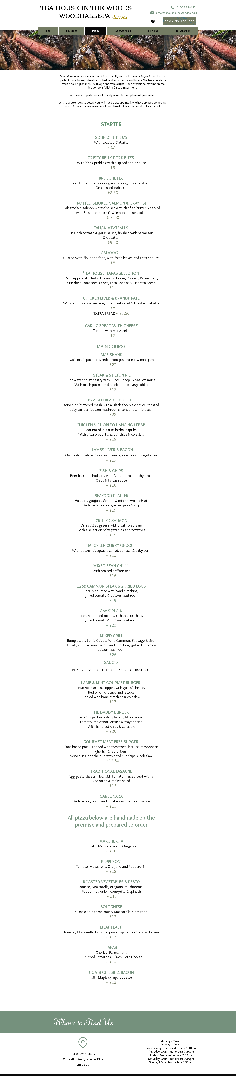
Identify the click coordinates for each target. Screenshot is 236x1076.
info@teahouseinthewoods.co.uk (176, 13)
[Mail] (152, 12)
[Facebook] (158, 21)
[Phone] (172, 7)
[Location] (83, 1042)
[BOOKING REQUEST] (179, 21)
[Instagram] (153, 21)
